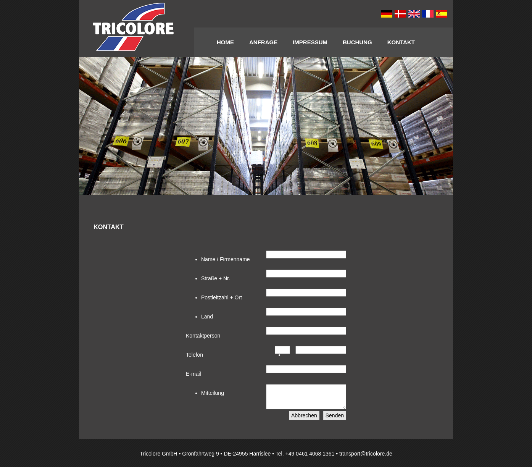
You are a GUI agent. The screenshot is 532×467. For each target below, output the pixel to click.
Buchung (357, 42)
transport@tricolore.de (365, 458)
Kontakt (401, 42)
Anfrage (263, 42)
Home (225, 42)
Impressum (310, 42)
